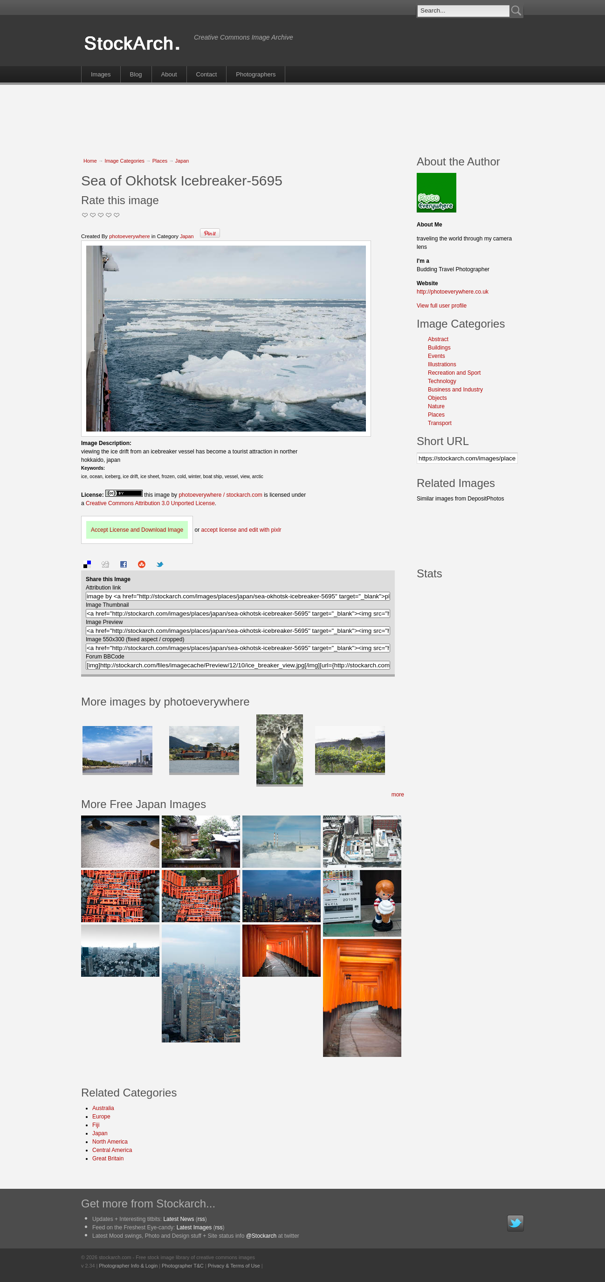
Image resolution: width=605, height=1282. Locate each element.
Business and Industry (455, 389)
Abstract (438, 339)
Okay (93, 215)
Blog (136, 74)
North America (110, 1141)
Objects (437, 398)
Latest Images (194, 1227)
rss (201, 1219)
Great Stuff (109, 215)
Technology (442, 381)
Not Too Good (85, 215)
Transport (440, 423)
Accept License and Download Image (137, 530)
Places (159, 161)
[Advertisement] (302, 115)
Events (436, 356)
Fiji (95, 1125)
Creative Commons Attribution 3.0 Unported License (150, 503)
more (398, 794)
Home (90, 161)
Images (101, 74)
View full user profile (442, 305)
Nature (436, 406)
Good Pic (101, 215)
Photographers (255, 74)
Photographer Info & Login (128, 1265)
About (169, 74)
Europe (101, 1116)
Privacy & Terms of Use (234, 1265)
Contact (206, 74)
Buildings (439, 347)
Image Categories (124, 161)
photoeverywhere (129, 236)
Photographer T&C (183, 1265)
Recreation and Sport (454, 373)
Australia (103, 1108)
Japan (182, 161)
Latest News (178, 1219)
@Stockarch (261, 1236)
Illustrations (442, 364)
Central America (112, 1150)
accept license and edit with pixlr (241, 530)
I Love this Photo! (117, 215)
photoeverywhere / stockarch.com (220, 495)
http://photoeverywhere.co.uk (452, 291)
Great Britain (108, 1158)
